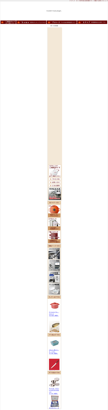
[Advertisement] (55, 62)
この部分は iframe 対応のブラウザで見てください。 (54, 316)
